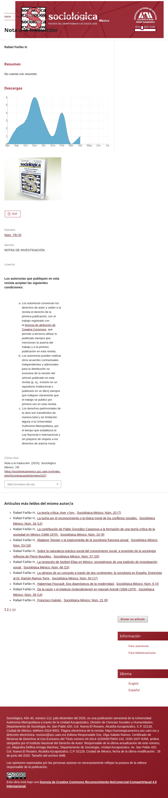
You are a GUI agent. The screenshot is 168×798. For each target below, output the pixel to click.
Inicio (7, 16)
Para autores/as (139, 646)
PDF (14, 214)
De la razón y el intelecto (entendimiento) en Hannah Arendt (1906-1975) (87, 589)
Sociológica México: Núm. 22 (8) (86, 600)
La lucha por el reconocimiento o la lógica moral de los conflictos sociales (87, 518)
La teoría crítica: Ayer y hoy (56, 512)
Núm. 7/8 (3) (40, 16)
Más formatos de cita (21, 484)
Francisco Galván (49, 600)
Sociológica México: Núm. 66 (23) (46, 567)
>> (14, 609)
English (134, 683)
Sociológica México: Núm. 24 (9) (82, 534)
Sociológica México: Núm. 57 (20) (76, 556)
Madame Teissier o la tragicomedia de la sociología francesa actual (83, 540)
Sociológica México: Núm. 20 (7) (99, 512)
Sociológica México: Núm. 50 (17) (75, 578)
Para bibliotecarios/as (142, 652)
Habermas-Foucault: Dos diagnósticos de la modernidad (76, 584)
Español (134, 690)
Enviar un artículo (133, 619)
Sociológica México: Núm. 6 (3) (137, 584)
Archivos (21, 16)
